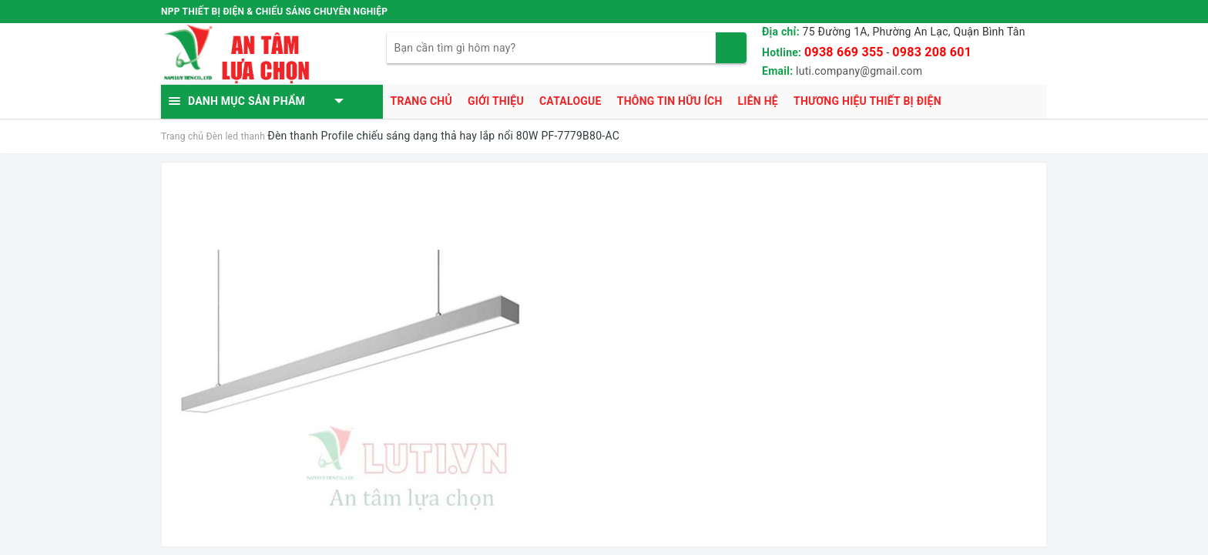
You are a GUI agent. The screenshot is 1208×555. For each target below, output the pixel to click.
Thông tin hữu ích (670, 101)
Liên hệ (758, 101)
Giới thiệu (496, 101)
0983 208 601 (931, 52)
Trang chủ (421, 101)
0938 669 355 (844, 52)
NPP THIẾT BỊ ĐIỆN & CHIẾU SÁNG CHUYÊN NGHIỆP (274, 11)
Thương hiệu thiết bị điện (867, 101)
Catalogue (570, 101)
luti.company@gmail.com (859, 71)
